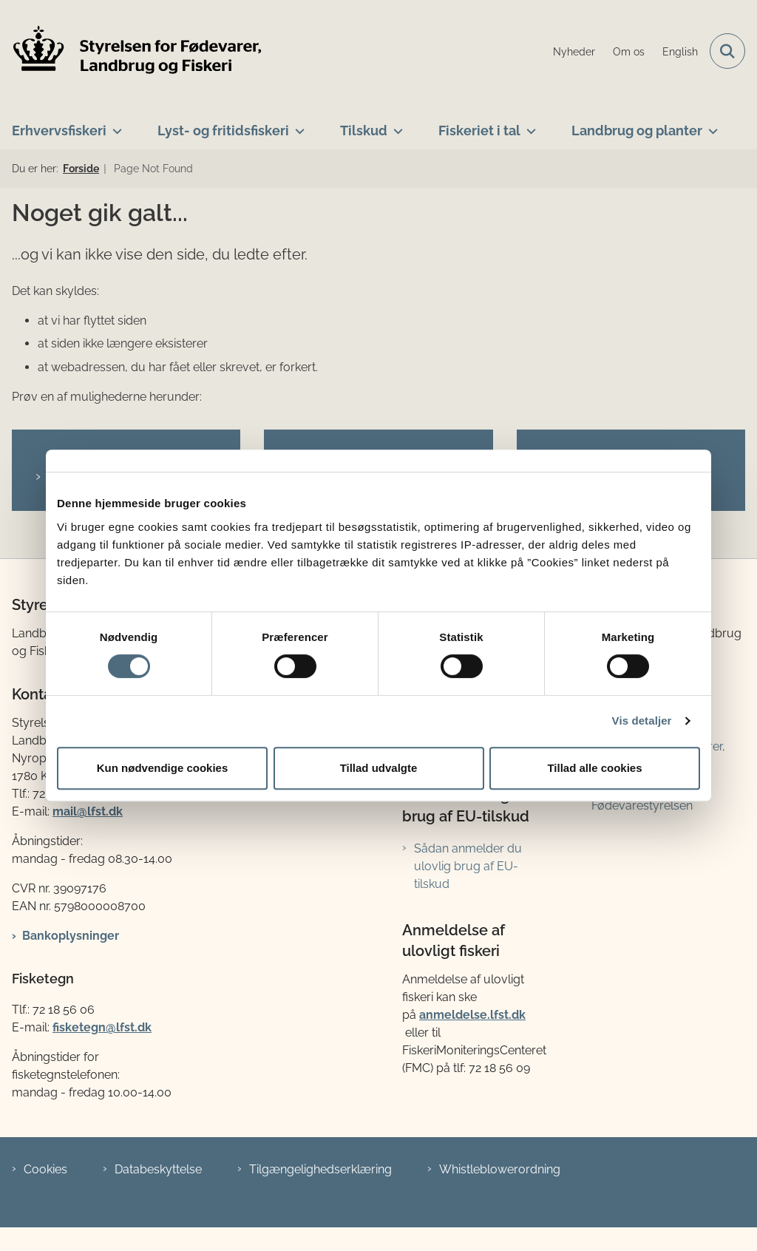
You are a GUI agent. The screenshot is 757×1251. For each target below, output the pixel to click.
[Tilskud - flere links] (395, 125)
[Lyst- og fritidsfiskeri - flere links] (297, 125)
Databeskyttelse (158, 1169)
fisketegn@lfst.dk (102, 1027)
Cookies (45, 1169)
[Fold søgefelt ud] (727, 51)
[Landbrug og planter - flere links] (710, 125)
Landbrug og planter (636, 130)
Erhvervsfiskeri (59, 130)
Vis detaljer (642, 720)
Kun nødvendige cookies (162, 768)
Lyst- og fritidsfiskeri (223, 130)
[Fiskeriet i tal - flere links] (528, 125)
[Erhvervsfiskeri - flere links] (114, 125)
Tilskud (363, 130)
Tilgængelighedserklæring (320, 1169)
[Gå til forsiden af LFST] (131, 51)
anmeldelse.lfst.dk (472, 1015)
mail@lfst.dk (87, 811)
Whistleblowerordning (499, 1169)
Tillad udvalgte (379, 768)
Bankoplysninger (70, 936)
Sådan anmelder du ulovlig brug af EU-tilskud (468, 866)
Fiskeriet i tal (479, 130)
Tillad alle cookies (594, 768)
